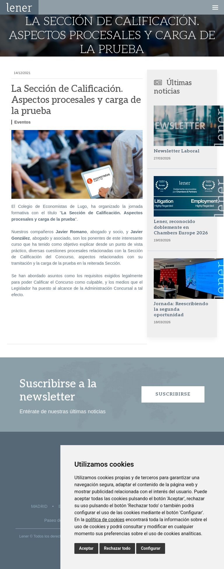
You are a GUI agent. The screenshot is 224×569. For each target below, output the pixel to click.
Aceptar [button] (86, 548)
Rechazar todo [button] (117, 548)
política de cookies (104, 519)
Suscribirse (172, 394)
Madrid (39, 506)
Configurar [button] (150, 548)
